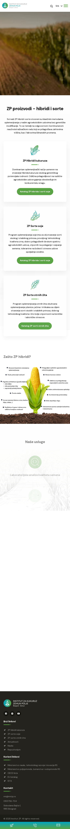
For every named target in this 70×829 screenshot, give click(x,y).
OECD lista (13, 773)
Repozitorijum (14, 749)
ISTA (10, 781)
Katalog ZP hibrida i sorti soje (35, 192)
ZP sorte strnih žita (17, 738)
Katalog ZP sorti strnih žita (35, 327)
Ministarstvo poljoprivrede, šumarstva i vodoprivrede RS (34, 769)
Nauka (10, 745)
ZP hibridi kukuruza (16, 730)
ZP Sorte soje (35, 227)
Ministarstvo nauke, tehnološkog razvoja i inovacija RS (32, 765)
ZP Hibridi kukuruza (35, 161)
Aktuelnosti (13, 742)
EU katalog (13, 777)
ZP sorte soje (14, 734)
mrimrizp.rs (10, 796)
